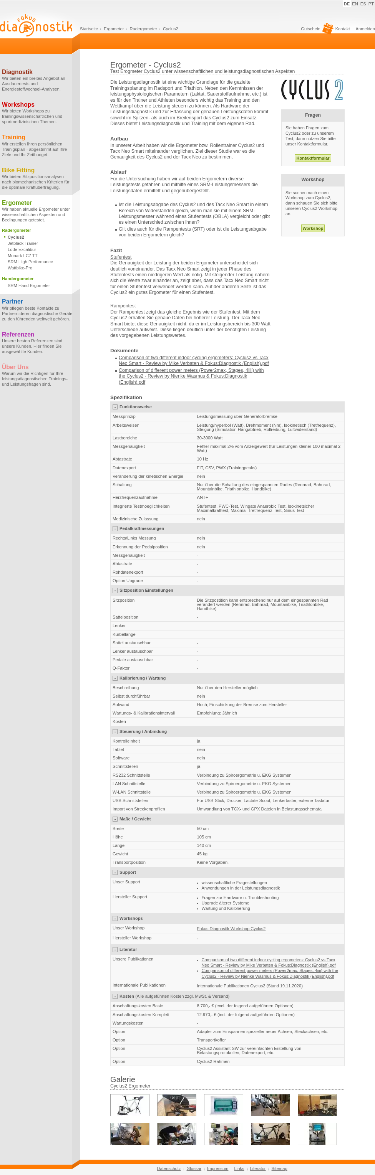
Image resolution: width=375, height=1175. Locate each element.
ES (363, 4)
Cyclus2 (170, 28)
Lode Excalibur (22, 249)
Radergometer (144, 28)
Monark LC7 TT (23, 255)
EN (355, 4)
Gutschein (316, 31)
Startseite (89, 28)
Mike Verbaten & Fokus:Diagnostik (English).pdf (219, 363)
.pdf (142, 382)
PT (371, 4)
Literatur (258, 1168)
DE (347, 4)
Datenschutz (169, 1168)
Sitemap (279, 1168)
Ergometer (114, 28)
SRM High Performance (30, 261)
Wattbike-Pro (20, 268)
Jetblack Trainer (23, 243)
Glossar (194, 1168)
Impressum (217, 1168)
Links (239, 1168)
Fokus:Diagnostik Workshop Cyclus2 (231, 928)
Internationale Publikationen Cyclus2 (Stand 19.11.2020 (249, 986)
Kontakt (342, 28)
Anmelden (365, 28)
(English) (128, 382)
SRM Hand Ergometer (29, 285)
